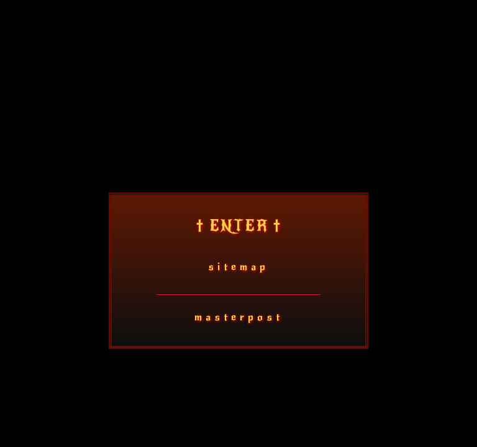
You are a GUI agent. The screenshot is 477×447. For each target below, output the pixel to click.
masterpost (238, 316)
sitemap (238, 266)
